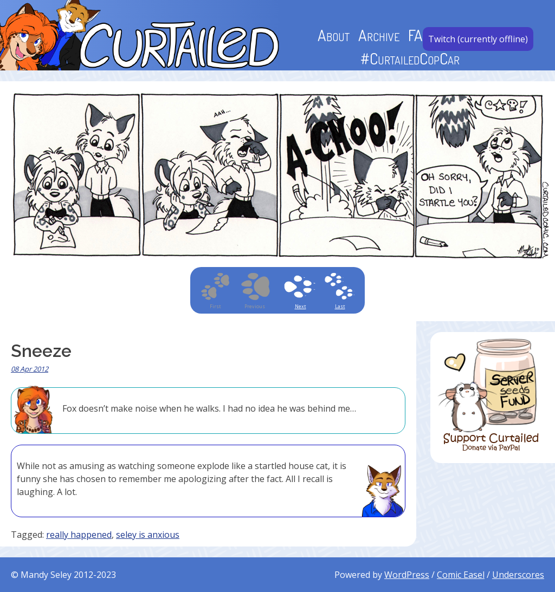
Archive (378, 35)
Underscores (518, 575)
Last (340, 306)
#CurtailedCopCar (410, 58)
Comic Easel (461, 575)
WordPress (406, 575)
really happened (79, 535)
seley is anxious (147, 535)
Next (300, 306)
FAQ (419, 35)
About (334, 35)
